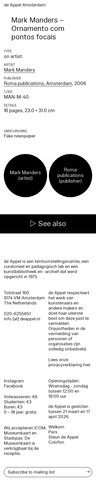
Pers (52, 432)
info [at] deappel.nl (22, 319)
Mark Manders (19, 70)
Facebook (13, 386)
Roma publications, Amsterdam (38, 83)
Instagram (14, 381)
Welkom (56, 427)
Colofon (56, 442)
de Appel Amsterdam (25, 5)
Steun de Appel (63, 437)
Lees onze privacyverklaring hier (69, 362)
